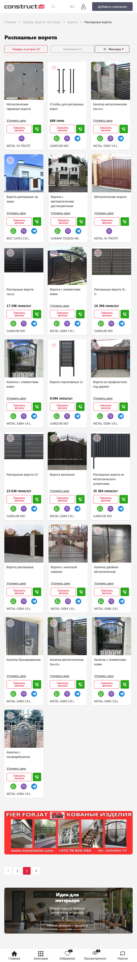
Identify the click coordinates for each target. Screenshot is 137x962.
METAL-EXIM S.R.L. (104, 146)
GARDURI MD (58, 146)
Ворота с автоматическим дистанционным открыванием (62, 202)
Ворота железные (61, 474)
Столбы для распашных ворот (66, 106)
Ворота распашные (20, 567)
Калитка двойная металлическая (105, 569)
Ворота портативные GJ (66, 382)
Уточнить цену (16, 120)
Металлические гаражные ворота (19, 106)
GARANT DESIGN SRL (65, 238)
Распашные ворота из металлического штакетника (107, 479)
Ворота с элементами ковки (64, 291)
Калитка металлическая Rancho (109, 106)
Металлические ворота (109, 197)
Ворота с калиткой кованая (64, 569)
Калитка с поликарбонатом (18, 754)
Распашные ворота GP (22, 474)
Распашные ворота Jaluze (20, 291)
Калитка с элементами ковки (22, 384)
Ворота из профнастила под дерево (109, 384)
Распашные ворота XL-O (109, 291)
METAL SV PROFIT (19, 146)
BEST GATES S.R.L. (18, 238)
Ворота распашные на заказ (22, 199)
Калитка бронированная (24, 660)
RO (72, 6)
